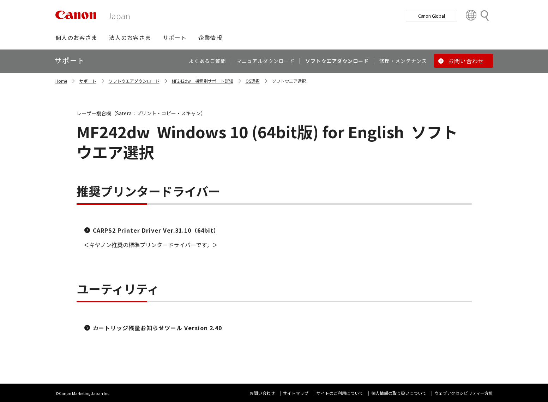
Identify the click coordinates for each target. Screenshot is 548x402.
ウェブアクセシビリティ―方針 (463, 393)
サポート (87, 81)
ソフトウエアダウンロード (134, 81)
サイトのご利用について (340, 393)
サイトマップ (295, 393)
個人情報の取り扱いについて (398, 393)
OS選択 (253, 81)
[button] (76, 37)
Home (61, 81)
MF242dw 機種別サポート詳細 (202, 81)
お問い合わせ (262, 393)
